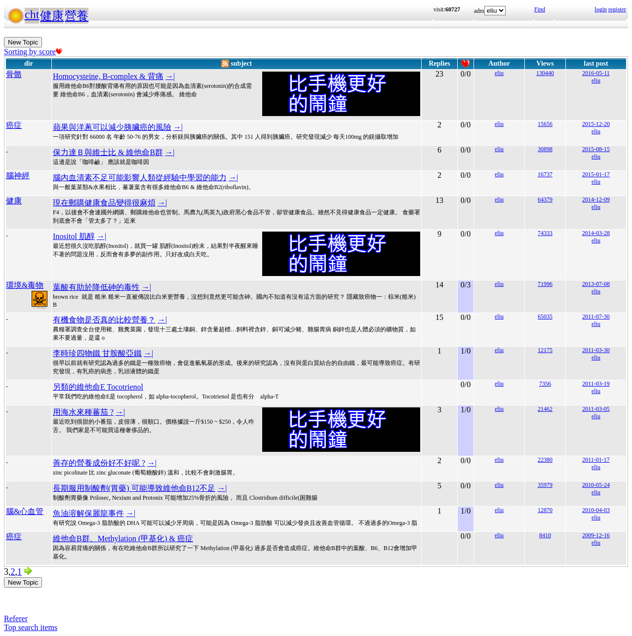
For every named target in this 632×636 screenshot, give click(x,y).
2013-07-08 (596, 283)
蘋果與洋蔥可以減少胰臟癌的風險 (112, 127)
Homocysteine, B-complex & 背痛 (108, 76)
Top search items (30, 627)
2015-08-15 (596, 149)
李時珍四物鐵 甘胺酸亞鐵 (97, 353)
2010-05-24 (596, 484)
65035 (545, 316)
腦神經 (18, 175)
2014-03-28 (596, 233)
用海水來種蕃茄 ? (83, 412)
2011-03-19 (596, 383)
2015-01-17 (596, 174)
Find (539, 9)
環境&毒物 (24, 285)
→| (170, 76)
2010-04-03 (596, 510)
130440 (545, 73)
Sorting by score (33, 51)
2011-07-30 (596, 316)
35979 (545, 484)
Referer (16, 618)
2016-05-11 (596, 73)
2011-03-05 (596, 408)
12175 (545, 350)
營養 (76, 15)
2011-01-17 (596, 459)
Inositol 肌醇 (74, 236)
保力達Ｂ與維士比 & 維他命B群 (108, 152)
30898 (545, 149)
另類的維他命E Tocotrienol (98, 387)
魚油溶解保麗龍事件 (88, 513)
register (617, 9)
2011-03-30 (596, 350)
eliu (499, 73)
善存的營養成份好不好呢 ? (99, 463)
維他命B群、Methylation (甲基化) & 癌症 (123, 538)
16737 (545, 174)
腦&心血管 (24, 511)
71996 (545, 283)
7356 (545, 383)
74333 (545, 233)
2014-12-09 (596, 199)
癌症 (14, 125)
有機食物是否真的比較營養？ (104, 320)
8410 (545, 535)
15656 (545, 123)
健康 (52, 15)
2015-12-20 (596, 123)
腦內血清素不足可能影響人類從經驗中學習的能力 (140, 177)
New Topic (23, 42)
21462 (545, 408)
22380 (545, 459)
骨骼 (14, 74)
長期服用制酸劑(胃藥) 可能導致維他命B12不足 (134, 488)
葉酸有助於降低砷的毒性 (96, 287)
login (600, 9)
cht (32, 14)
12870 (545, 510)
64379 (545, 199)
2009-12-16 (596, 535)
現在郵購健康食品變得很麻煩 (104, 203)
